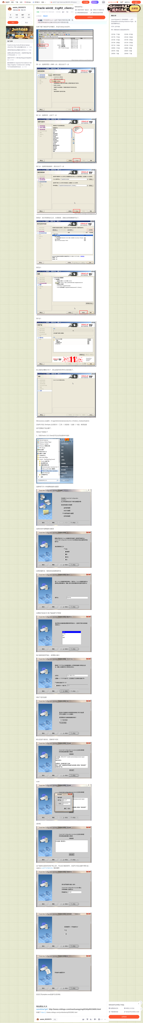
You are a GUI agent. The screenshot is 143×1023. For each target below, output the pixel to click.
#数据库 (45, 16)
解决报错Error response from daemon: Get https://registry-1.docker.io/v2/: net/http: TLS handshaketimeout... (19, 65)
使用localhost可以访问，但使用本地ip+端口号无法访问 (19, 54)
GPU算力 (36, 2)
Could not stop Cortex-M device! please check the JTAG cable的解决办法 (19, 46)
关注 (55, 1019)
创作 (136, 2)
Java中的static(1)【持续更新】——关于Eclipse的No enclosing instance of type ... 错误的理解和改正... (123, 21)
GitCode (27, 2)
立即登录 (90, 17)
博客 (12, 2)
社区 (21, 2)
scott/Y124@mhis (47, 868)
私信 (26, 22)
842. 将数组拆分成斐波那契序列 (120, 29)
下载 (17, 2)
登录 (103, 2)
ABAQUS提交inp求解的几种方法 (19, 50)
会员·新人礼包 (113, 2)
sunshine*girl (42, 1009)
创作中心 (127, 2)
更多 (43, 2)
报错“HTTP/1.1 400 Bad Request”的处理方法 (19, 59)
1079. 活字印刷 (115, 26)
